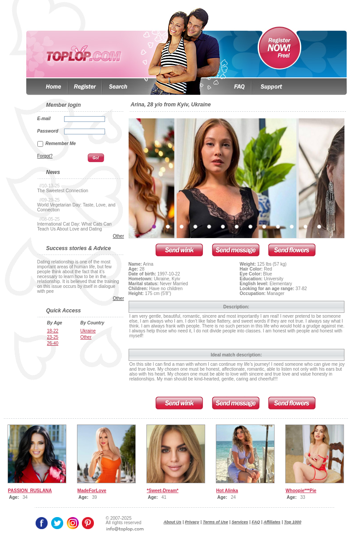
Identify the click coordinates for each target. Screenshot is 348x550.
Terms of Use (215, 522)
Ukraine (88, 330)
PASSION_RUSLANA (30, 490)
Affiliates (271, 522)
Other (118, 236)
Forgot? (45, 156)
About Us (173, 522)
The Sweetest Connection (63, 190)
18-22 (53, 330)
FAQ (256, 522)
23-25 (53, 337)
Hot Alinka (227, 490)
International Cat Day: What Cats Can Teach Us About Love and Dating (74, 226)
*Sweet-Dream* (162, 490)
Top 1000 (292, 522)
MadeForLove (91, 490)
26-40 (53, 343)
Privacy (192, 522)
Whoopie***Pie (301, 490)
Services (240, 522)
